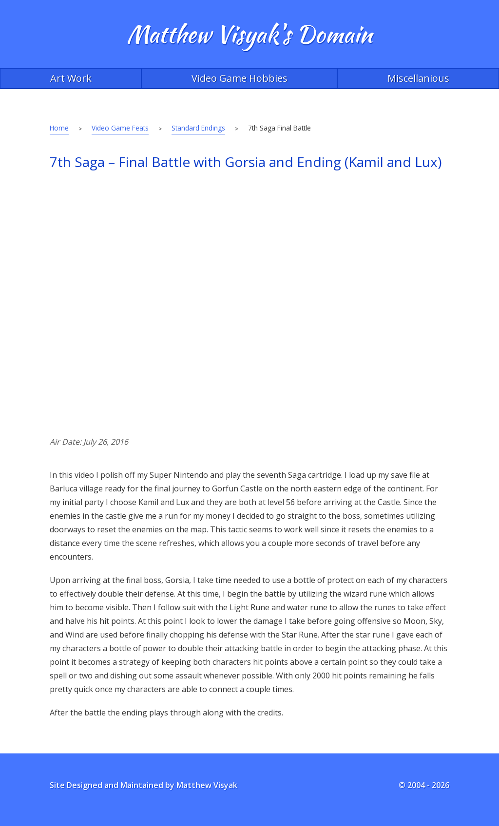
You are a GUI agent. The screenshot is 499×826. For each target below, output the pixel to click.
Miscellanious (418, 78)
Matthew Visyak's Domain (249, 34)
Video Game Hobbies (240, 78)
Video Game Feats (120, 127)
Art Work (71, 78)
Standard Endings (198, 127)
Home (59, 127)
